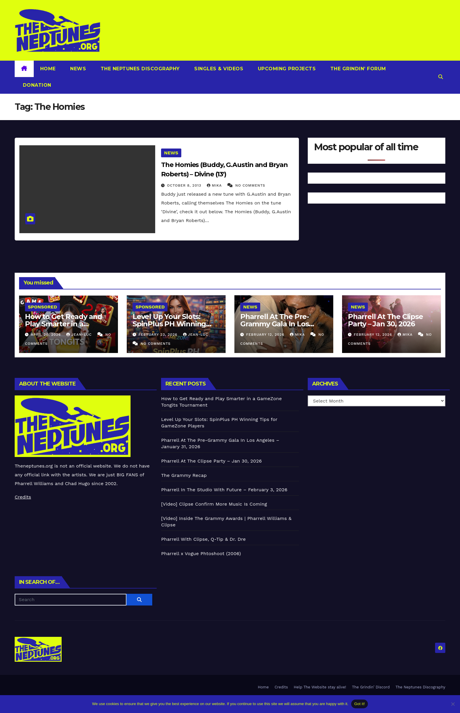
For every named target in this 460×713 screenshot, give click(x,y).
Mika (215, 185)
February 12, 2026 (266, 334)
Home (48, 68)
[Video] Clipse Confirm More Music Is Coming (214, 504)
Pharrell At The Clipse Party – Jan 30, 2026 (385, 320)
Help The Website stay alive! (320, 687)
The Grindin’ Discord (371, 687)
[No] (453, 704)
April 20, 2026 (46, 334)
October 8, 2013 (185, 185)
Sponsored (42, 307)
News (77, 68)
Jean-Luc (79, 334)
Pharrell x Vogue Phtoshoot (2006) (201, 553)
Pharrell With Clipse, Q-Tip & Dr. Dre (203, 539)
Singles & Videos (218, 68)
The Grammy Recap (184, 475)
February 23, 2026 (158, 334)
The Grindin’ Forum (357, 68)
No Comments (250, 185)
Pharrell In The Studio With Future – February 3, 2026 (224, 489)
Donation (36, 85)
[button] (440, 77)
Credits (23, 497)
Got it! (359, 704)
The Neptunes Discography (139, 68)
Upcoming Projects (286, 68)
